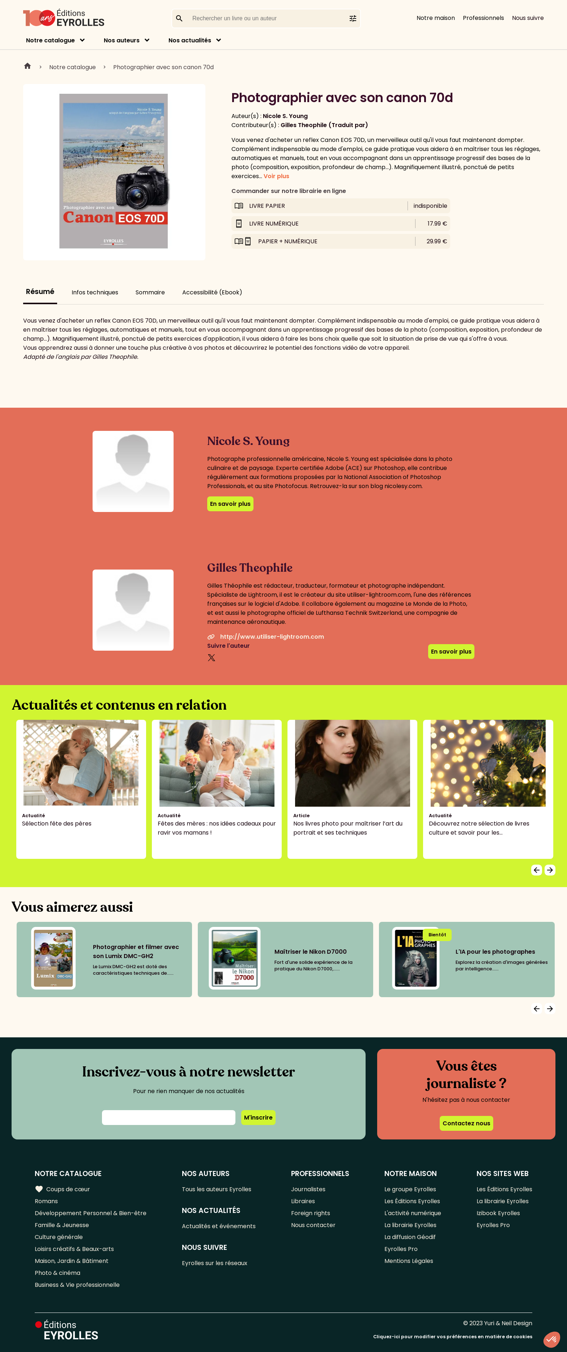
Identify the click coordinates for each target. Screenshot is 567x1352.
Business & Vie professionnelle (77, 1285)
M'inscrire (258, 1117)
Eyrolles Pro (401, 1249)
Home (27, 67)
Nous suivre (528, 18)
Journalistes (308, 1189)
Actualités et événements (219, 1226)
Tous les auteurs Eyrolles (216, 1189)
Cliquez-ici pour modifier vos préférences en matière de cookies (452, 1337)
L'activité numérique (412, 1213)
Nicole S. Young (285, 116)
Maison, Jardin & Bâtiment (71, 1261)
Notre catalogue (50, 40)
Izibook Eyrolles (498, 1213)
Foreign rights (310, 1213)
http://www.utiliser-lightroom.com (265, 637)
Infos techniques (95, 292)
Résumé (40, 292)
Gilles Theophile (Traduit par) (324, 125)
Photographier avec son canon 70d (163, 67)
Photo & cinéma (57, 1273)
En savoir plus (230, 504)
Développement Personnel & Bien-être (90, 1213)
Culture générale (59, 1237)
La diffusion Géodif (410, 1237)
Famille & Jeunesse (62, 1225)
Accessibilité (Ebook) (212, 292)
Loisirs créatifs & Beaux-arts (74, 1249)
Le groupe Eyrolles (410, 1189)
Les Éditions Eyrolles (412, 1201)
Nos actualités (190, 40)
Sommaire (150, 292)
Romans (46, 1201)
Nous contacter (313, 1225)
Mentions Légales (408, 1261)
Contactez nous (466, 1123)
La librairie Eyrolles (410, 1225)
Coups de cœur (62, 1189)
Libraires (303, 1201)
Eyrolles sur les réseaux (214, 1263)
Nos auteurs (122, 40)
